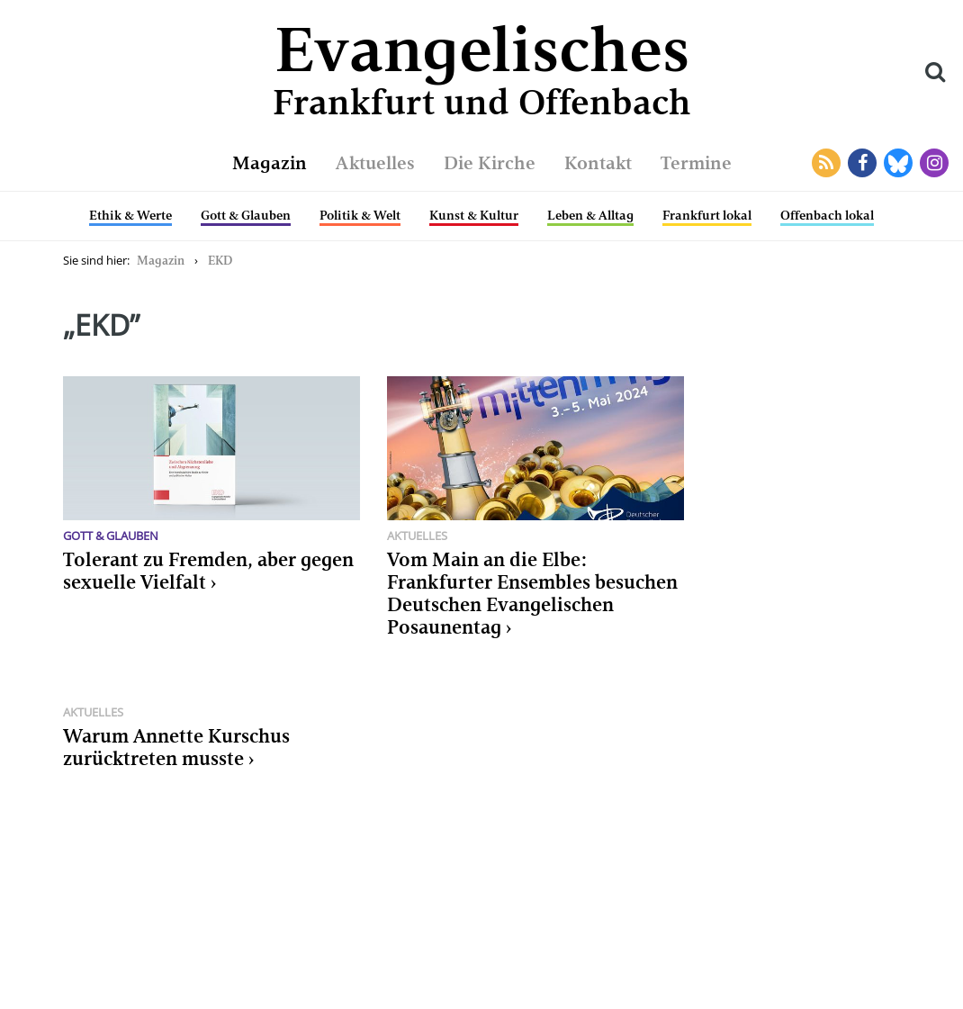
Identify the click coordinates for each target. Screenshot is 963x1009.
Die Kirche (490, 163)
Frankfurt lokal (707, 215)
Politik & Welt (360, 215)
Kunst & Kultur (473, 215)
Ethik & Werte (130, 215)
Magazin (269, 163)
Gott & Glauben (246, 215)
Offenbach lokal (827, 215)
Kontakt (598, 163)
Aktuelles (375, 163)
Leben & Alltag (590, 215)
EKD (220, 260)
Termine (696, 163)
